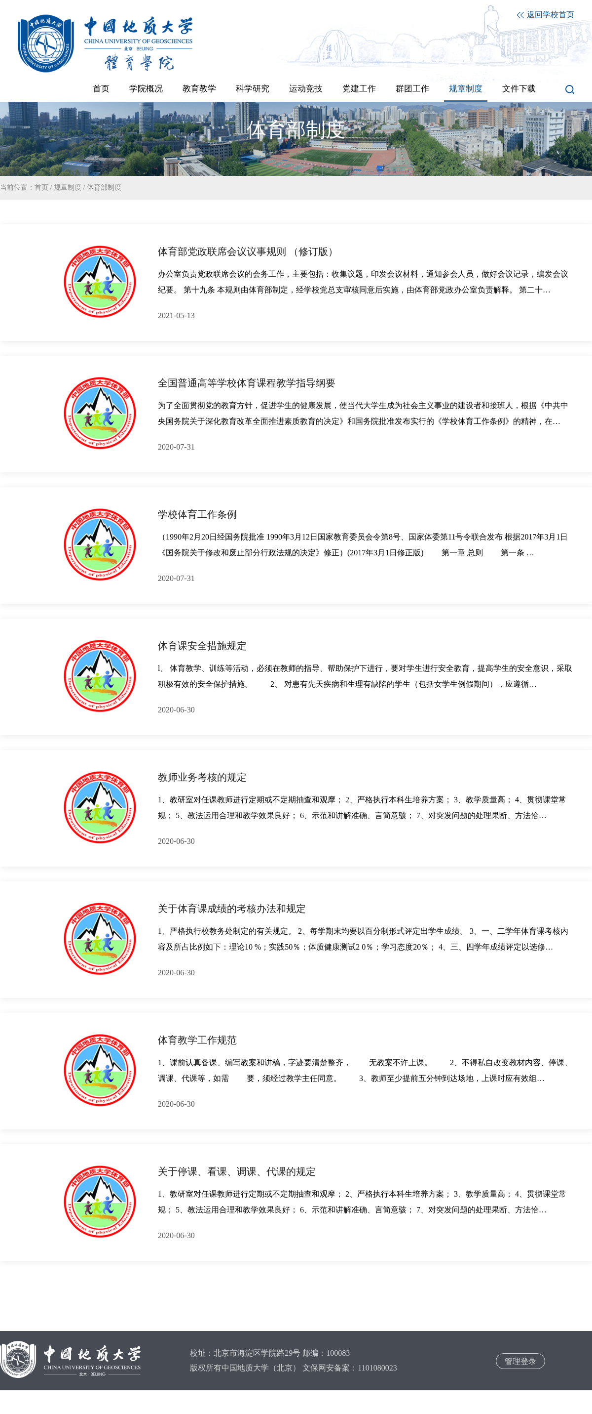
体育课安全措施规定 (202, 645)
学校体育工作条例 (197, 514)
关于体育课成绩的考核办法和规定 (232, 908)
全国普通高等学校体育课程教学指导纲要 (246, 382)
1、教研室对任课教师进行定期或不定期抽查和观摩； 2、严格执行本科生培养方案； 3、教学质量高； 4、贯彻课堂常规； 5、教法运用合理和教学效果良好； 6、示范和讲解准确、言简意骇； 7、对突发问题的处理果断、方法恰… (362, 807)
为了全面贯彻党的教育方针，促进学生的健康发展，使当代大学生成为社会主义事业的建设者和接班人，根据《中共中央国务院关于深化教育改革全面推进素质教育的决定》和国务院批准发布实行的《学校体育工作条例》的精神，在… (363, 413)
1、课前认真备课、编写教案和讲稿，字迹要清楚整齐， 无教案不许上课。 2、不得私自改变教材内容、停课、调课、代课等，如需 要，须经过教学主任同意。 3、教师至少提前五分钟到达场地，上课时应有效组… (365, 1070)
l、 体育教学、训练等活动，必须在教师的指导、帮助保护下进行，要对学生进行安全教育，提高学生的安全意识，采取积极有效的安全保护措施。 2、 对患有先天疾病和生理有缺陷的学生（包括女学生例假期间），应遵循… (365, 676)
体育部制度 (104, 187)
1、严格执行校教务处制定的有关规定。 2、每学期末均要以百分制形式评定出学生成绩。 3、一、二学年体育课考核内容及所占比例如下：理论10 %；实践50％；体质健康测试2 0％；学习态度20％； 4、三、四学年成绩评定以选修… (363, 939)
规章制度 (67, 187)
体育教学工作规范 (197, 1040)
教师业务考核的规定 (202, 777)
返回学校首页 (545, 14)
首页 (41, 187)
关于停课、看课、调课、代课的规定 (237, 1171)
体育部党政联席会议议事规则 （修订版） (248, 251)
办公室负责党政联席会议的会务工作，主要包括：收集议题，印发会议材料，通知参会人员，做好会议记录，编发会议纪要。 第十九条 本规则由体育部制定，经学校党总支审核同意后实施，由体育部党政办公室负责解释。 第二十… (363, 282)
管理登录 (520, 1361)
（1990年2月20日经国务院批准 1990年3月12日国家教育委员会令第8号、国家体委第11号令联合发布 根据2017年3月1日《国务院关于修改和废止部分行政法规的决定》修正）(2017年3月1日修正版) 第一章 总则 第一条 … (363, 545)
